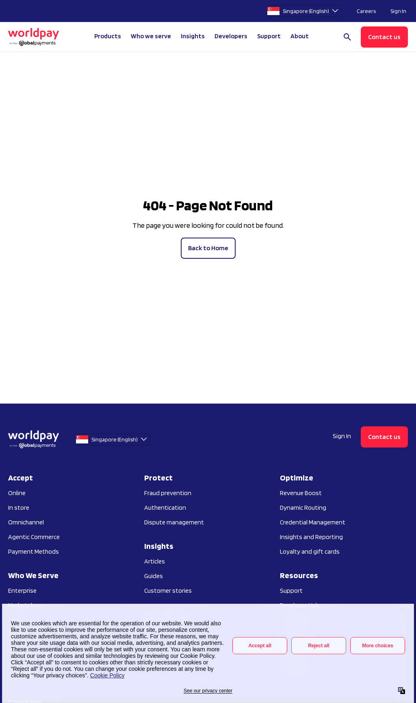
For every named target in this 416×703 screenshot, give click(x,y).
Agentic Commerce (34, 537)
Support (269, 36)
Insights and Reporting (311, 537)
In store (18, 507)
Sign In (398, 11)
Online (17, 493)
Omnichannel (26, 522)
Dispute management (174, 522)
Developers (230, 36)
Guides (153, 576)
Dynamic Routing (303, 507)
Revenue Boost (301, 493)
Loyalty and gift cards (310, 551)
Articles (154, 561)
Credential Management (312, 522)
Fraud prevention (167, 493)
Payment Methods (33, 551)
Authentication (165, 507)
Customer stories (168, 590)
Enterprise (22, 590)
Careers (366, 11)
